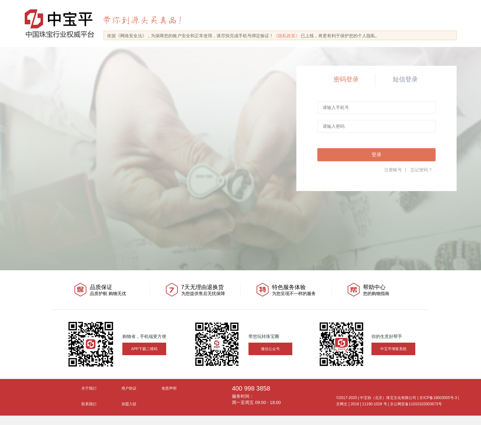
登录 (376, 154)
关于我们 (88, 388)
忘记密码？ (421, 170)
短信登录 (405, 79)
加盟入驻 (128, 404)
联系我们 (88, 404)
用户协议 (128, 388)
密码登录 (346, 79)
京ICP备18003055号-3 (438, 398)
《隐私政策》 (287, 35)
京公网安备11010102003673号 (416, 404)
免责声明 (169, 388)
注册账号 (393, 170)
